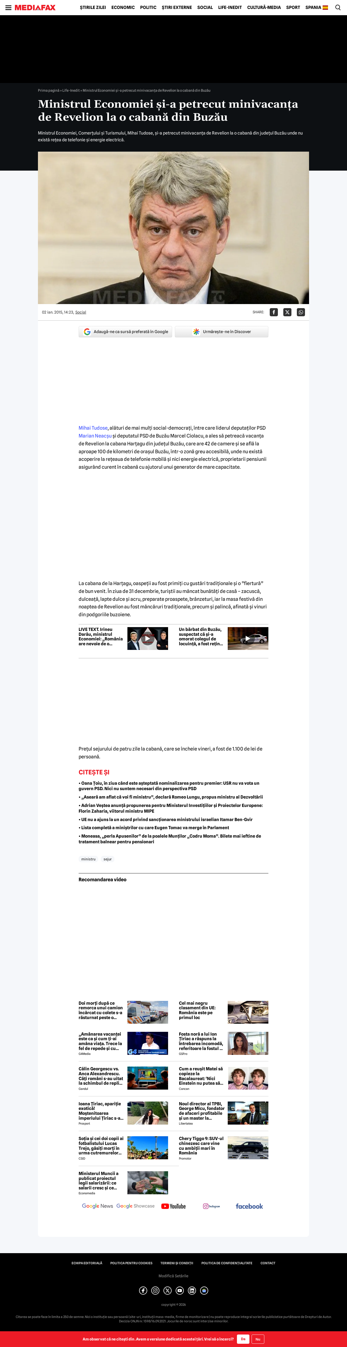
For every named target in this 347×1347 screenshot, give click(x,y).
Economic (123, 7)
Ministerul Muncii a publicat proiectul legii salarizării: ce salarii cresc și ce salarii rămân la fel (98, 1180)
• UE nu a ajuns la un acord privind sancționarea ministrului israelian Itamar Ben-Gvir (166, 819)
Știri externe (177, 7)
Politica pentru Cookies (131, 1263)
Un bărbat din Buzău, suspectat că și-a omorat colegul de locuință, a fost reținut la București (201, 636)
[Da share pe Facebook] (274, 312)
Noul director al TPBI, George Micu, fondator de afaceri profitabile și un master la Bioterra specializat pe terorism (202, 1111)
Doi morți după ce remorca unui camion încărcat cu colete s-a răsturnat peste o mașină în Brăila (101, 1010)
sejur (108, 859)
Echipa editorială (87, 1263)
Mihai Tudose (93, 428)
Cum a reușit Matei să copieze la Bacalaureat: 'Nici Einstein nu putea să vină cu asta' (201, 1076)
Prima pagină (48, 90)
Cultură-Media (264, 7)
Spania (313, 7)
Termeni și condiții (176, 1263)
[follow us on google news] (98, 1207)
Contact (268, 1263)
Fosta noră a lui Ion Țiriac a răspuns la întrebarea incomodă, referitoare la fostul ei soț (201, 1041)
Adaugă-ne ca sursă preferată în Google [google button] (125, 332)
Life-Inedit (230, 7)
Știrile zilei (93, 7)
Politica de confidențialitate (226, 1263)
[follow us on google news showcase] (136, 1207)
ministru (88, 859)
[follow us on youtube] (173, 1207)
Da (243, 1339)
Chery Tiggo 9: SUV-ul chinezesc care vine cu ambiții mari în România (201, 1145)
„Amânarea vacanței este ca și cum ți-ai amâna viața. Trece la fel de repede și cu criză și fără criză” (100, 1041)
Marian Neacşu (95, 436)
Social (205, 7)
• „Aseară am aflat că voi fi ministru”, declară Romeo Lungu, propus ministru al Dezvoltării (171, 797)
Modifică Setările (173, 1276)
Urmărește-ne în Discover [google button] (221, 332)
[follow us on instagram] (211, 1207)
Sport (293, 7)
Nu (258, 1339)
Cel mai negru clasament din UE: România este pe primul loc (197, 1010)
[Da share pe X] (287, 312)
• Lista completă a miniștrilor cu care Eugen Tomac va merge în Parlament (154, 827)
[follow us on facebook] (249, 1207)
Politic (148, 7)
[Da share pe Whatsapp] (301, 312)
